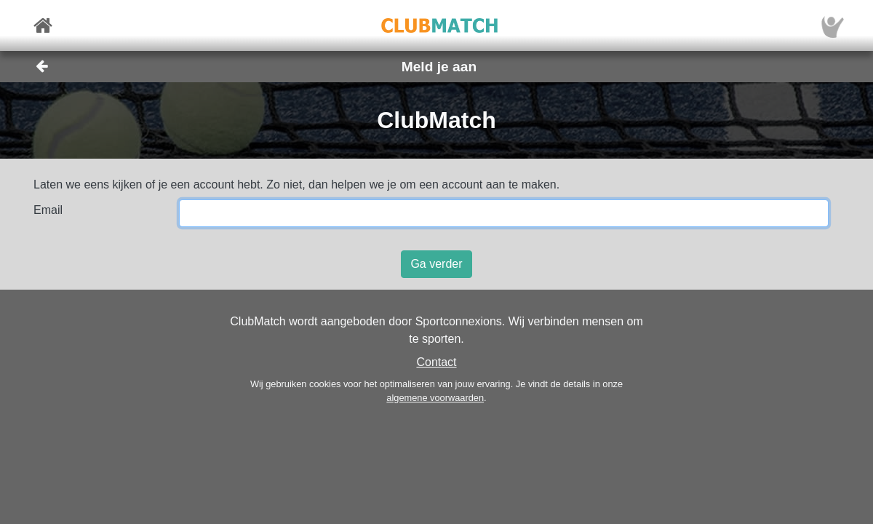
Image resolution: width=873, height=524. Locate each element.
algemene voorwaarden (435, 397)
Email (48, 210)
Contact (436, 362)
